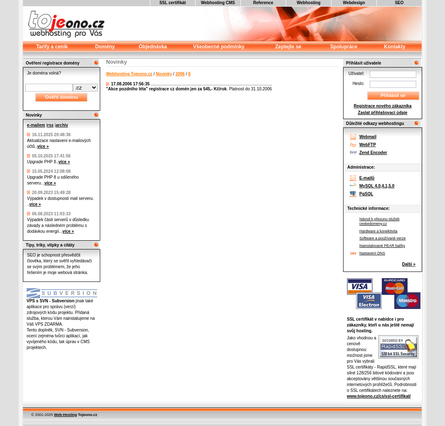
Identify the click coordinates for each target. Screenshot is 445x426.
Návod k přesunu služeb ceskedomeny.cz (379, 221)
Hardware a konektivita (378, 231)
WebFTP (367, 144)
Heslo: (358, 83)
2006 (180, 74)
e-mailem (36, 125)
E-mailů (366, 178)
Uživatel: (356, 73)
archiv (62, 125)
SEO (399, 2)
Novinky (164, 74)
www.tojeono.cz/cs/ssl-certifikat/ (379, 396)
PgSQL (366, 194)
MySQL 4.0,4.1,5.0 (376, 186)
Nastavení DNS (372, 253)
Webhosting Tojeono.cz (129, 74)
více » (43, 146)
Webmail (367, 137)
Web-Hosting (65, 415)
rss (50, 125)
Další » (408, 264)
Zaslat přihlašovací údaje (383, 112)
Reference (263, 2)
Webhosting (308, 2)
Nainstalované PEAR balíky (382, 246)
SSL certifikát (172, 2)
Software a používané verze (382, 238)
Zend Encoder (373, 152)
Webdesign (354, 2)
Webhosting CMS (218, 2)
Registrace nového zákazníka (383, 106)
